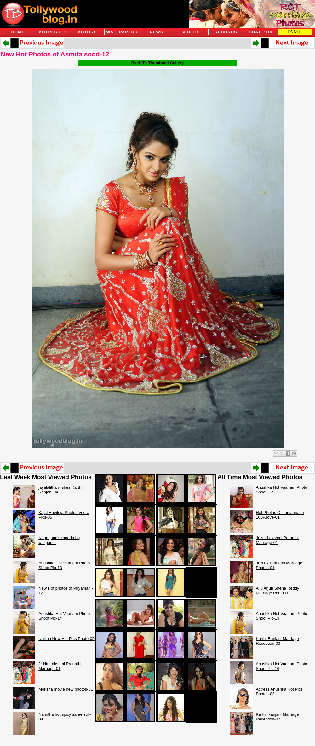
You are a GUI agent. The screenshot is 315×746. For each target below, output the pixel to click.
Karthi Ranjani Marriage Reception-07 (277, 716)
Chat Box (260, 32)
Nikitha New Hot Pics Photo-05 (66, 638)
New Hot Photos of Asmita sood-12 (55, 54)
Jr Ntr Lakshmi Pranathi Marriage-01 (59, 666)
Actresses (52, 32)
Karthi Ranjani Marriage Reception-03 (277, 641)
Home (18, 32)
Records (226, 32)
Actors (87, 32)
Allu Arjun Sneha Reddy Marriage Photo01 (277, 590)
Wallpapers (121, 32)
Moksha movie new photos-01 (65, 689)
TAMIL (295, 31)
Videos (191, 32)
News (156, 32)
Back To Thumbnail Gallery (157, 63)
